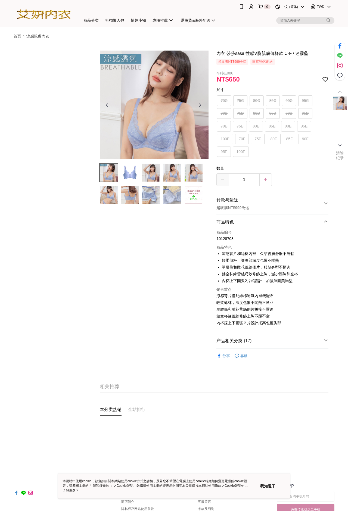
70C (224, 100)
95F (223, 151)
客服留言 (204, 502)
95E (304, 126)
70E (223, 126)
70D (224, 113)
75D (240, 113)
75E (240, 126)
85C (272, 100)
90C (289, 100)
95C (305, 100)
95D (305, 113)
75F (257, 139)
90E (288, 126)
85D (272, 113)
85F (289, 139)
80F (273, 139)
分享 (223, 356)
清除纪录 (340, 155)
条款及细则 (206, 509)
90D (289, 113)
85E (272, 126)
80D (256, 113)
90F (305, 139)
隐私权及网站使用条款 (137, 509)
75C (240, 100)
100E (224, 139)
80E (256, 126)
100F (241, 151)
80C (256, 100)
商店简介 (127, 502)
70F (242, 139)
